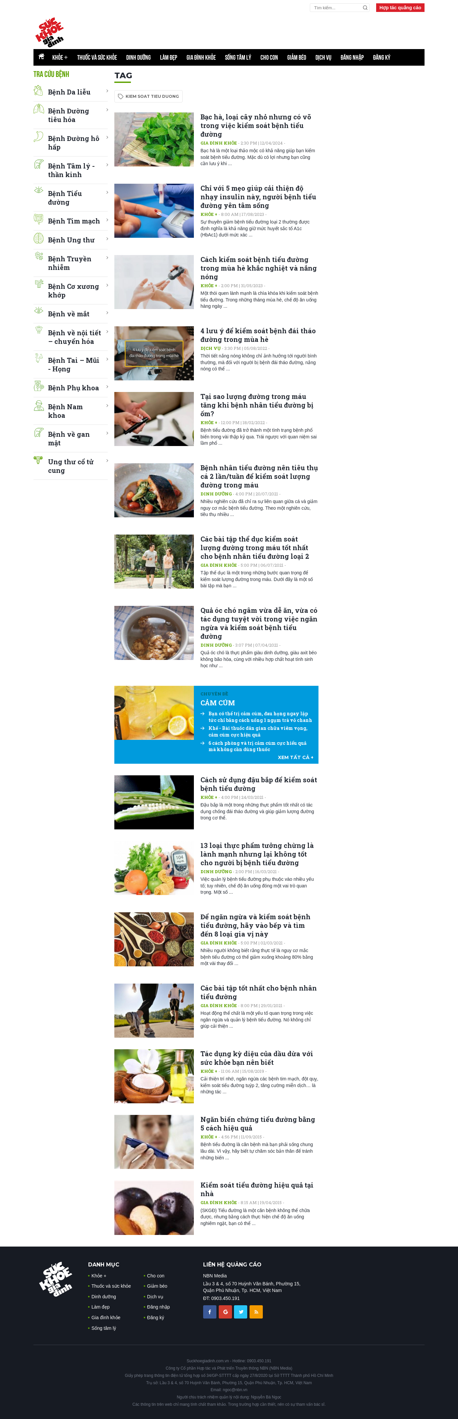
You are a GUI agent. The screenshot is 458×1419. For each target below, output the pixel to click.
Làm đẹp (168, 57)
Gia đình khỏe (201, 57)
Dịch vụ (323, 57)
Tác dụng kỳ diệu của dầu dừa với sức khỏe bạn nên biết (256, 1057)
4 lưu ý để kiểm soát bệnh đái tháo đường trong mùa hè (258, 335)
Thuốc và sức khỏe (97, 57)
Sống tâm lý (238, 57)
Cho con (269, 57)
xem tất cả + (296, 757)
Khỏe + (208, 214)
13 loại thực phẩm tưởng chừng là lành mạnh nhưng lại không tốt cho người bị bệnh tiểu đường (257, 854)
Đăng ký (381, 57)
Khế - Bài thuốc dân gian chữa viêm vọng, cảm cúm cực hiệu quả (254, 731)
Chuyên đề (214, 694)
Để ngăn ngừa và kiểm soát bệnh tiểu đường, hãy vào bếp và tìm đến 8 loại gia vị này (255, 925)
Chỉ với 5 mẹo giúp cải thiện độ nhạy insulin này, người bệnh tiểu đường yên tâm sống (258, 197)
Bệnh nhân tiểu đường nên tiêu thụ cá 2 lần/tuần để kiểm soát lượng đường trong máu (259, 476)
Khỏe (60, 57)
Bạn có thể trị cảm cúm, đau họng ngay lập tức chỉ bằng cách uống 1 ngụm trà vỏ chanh (256, 716)
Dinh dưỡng (138, 57)
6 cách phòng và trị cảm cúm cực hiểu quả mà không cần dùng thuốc (253, 746)
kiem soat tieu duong (152, 96)
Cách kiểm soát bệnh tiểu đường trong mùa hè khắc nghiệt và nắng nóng (258, 268)
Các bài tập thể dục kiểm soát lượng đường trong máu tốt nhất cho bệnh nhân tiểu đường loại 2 (254, 547)
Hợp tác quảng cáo (400, 7)
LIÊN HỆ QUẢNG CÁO (232, 1264)
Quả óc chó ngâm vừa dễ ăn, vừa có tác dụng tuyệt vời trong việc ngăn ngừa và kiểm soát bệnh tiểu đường (258, 623)
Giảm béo (296, 57)
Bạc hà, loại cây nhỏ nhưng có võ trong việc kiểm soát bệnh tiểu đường (255, 125)
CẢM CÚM (217, 702)
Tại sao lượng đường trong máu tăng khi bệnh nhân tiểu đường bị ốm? (256, 405)
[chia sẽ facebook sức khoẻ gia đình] (210, 1311)
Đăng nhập (352, 57)
